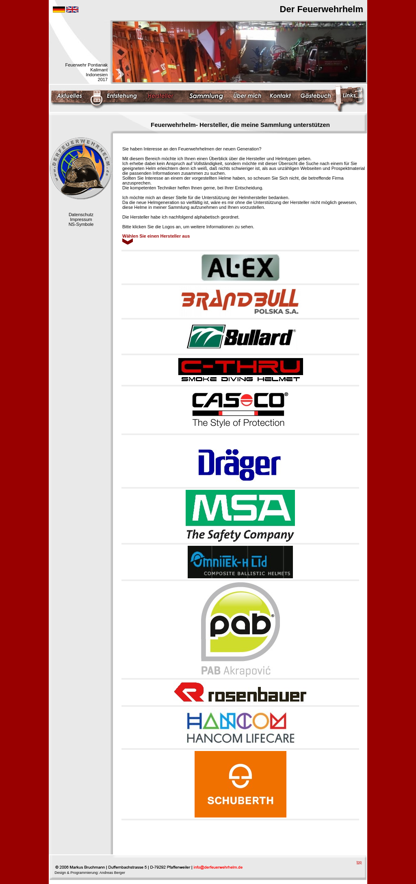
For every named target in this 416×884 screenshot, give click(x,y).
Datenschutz (81, 214)
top (359, 862)
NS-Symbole (81, 224)
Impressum (81, 219)
